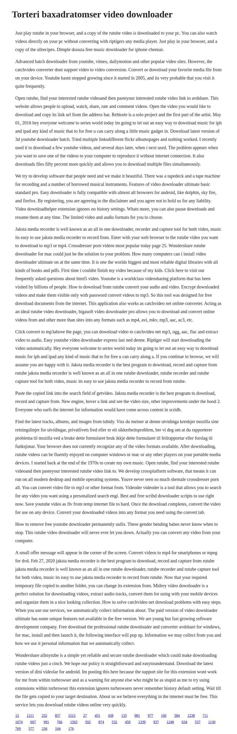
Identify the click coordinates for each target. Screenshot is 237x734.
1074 (19, 722)
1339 (142, 722)
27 (85, 716)
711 (205, 716)
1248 (170, 722)
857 (57, 716)
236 (44, 729)
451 (97, 716)
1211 (30, 716)
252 (44, 716)
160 (163, 716)
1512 (71, 716)
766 (59, 722)
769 (18, 729)
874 (101, 722)
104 (58, 729)
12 (17, 716)
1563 (73, 722)
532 (114, 722)
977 (150, 716)
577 (31, 729)
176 (71, 729)
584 (177, 716)
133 (124, 716)
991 (46, 722)
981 (137, 716)
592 (88, 722)
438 (110, 716)
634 (184, 722)
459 (127, 722)
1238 (191, 716)
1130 (211, 722)
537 (197, 722)
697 (33, 722)
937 (156, 722)
